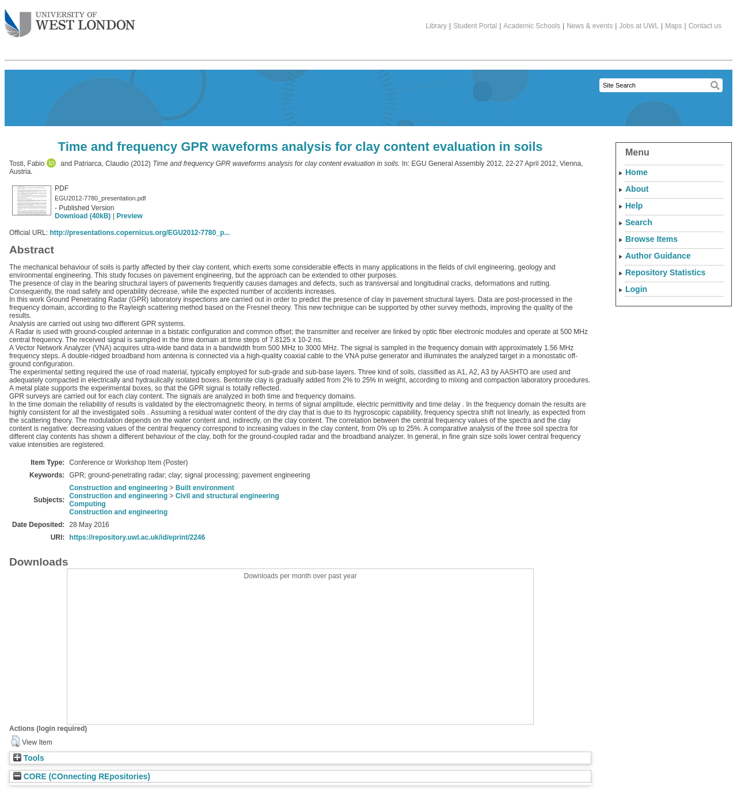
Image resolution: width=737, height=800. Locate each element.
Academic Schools (531, 26)
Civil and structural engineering (227, 496)
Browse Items (651, 239)
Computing (87, 504)
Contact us (705, 26)
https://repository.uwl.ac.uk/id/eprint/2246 (137, 537)
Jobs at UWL (639, 26)
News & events (590, 26)
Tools (28, 758)
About (636, 189)
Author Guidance (658, 255)
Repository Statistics (665, 272)
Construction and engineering (118, 488)
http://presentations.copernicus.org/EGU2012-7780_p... (140, 233)
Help (634, 205)
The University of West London (70, 19)
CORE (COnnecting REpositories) (81, 776)
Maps (673, 26)
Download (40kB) (83, 216)
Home (636, 172)
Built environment (205, 488)
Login (636, 289)
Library (436, 26)
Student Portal (475, 26)
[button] (15, 741)
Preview (129, 216)
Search (638, 222)
